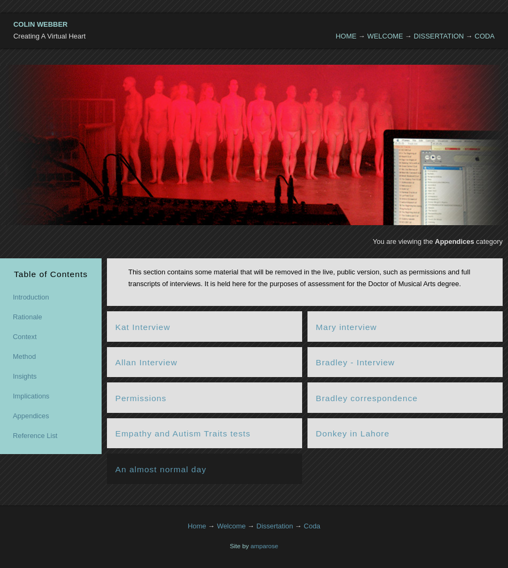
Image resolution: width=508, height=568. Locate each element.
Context (25, 337)
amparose (265, 545)
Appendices (31, 416)
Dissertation (439, 36)
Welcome (385, 36)
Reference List (35, 436)
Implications (31, 396)
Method (24, 356)
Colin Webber (40, 24)
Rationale (27, 317)
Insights (25, 376)
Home (346, 36)
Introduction (31, 297)
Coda (485, 36)
